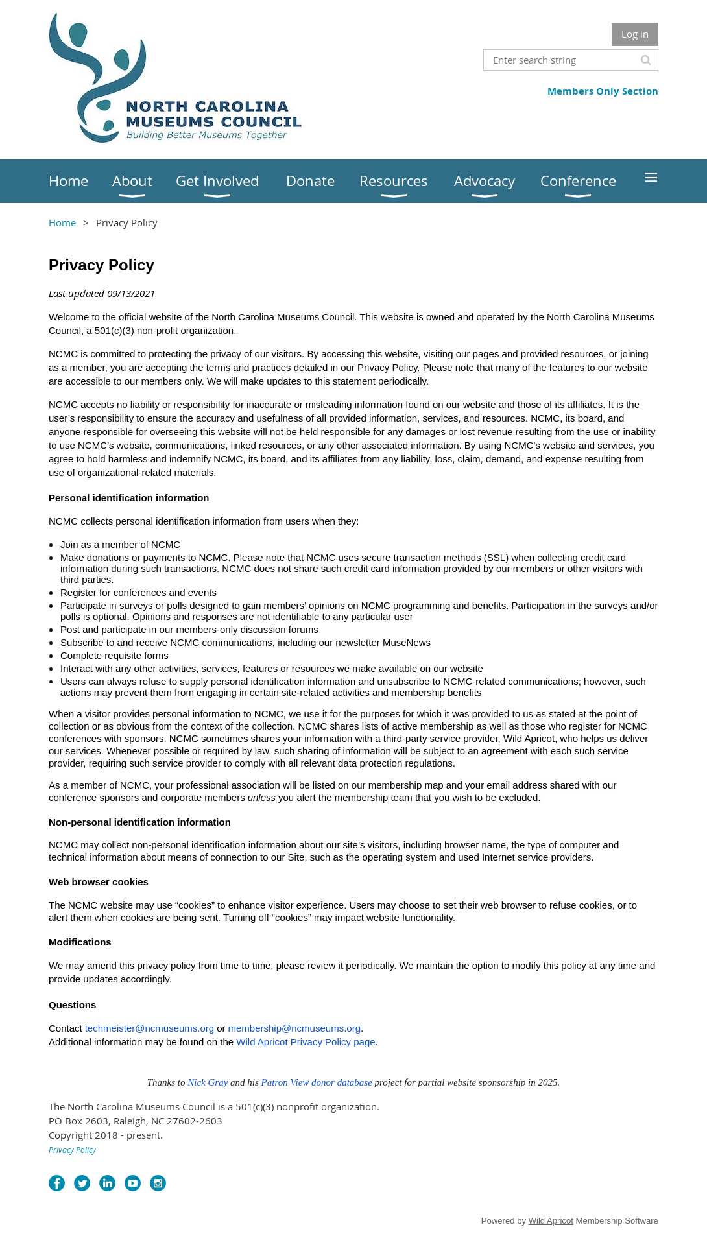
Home (62, 222)
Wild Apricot (551, 1221)
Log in (635, 33)
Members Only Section (602, 91)
